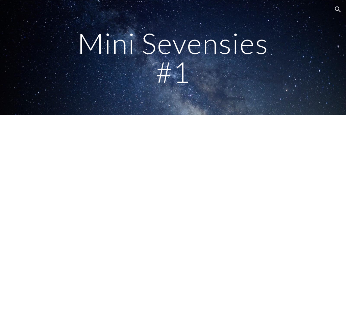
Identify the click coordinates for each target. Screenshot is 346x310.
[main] (172, 57)
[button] (338, 9)
